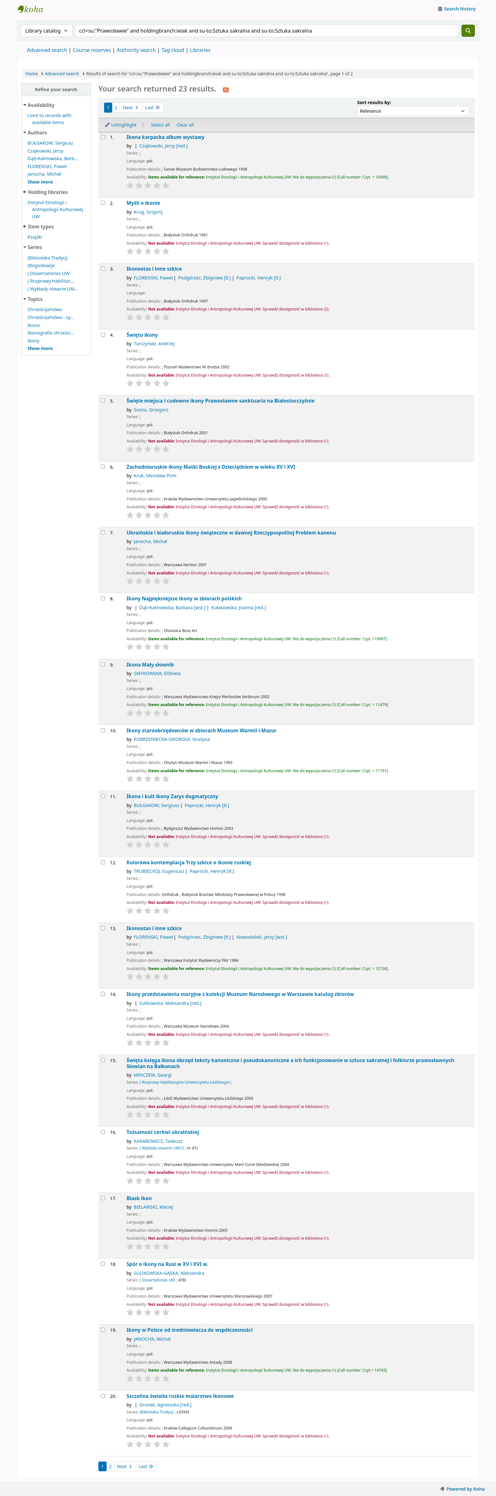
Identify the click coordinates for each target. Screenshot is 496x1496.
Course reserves (92, 50)
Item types (41, 226)
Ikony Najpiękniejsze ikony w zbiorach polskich (184, 599)
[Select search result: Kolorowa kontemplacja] (103, 862)
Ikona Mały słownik (150, 665)
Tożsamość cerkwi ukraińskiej (163, 1132)
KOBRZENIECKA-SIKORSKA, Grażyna (172, 739)
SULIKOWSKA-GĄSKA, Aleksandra (169, 1273)
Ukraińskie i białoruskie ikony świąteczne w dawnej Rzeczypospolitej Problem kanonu (231, 533)
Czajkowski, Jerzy (45, 151)
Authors (37, 132)
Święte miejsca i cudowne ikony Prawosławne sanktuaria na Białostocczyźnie (220, 401)
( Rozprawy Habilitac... (51, 281)
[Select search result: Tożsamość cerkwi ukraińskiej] (103, 1132)
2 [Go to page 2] (116, 107)
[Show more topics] (40, 348)
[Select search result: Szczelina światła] (103, 1396)
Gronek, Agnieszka (165, 1405)
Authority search (136, 50)
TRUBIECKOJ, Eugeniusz (159, 871)
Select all (160, 125)
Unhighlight (120, 125)
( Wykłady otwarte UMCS (162, 1148)
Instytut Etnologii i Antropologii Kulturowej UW (33, 9)
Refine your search (56, 89)
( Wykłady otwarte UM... (53, 289)
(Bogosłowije (41, 265)
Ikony (34, 341)
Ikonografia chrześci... (51, 333)
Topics (35, 299)
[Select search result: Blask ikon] (103, 1198)
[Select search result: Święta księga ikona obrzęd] (103, 1060)
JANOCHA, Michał (152, 1339)
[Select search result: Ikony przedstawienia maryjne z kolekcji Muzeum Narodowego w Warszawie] (103, 994)
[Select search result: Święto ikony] (103, 335)
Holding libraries (47, 192)
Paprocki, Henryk (258, 278)
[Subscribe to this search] (225, 89)
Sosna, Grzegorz (151, 410)
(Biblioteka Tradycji (48, 258)
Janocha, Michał (44, 174)
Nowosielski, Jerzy (261, 937)
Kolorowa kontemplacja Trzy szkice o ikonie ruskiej (189, 863)
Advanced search (47, 50)
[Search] (468, 31)
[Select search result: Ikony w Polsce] (103, 1330)
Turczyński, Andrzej (154, 344)
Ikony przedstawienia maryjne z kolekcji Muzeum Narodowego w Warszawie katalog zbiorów (240, 994)
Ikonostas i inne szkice (154, 269)
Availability (41, 105)
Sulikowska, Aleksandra (170, 1003)
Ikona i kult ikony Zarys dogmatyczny (172, 796)
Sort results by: (374, 102)
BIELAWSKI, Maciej (153, 1207)
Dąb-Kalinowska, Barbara (172, 607)
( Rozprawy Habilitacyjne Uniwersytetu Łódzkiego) (185, 1082)
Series (35, 247)
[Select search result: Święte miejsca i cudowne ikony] (103, 400)
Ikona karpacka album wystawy (165, 137)
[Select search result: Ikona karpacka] (103, 137)
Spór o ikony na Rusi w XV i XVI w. (167, 1264)
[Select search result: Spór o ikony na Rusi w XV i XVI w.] (103, 1264)
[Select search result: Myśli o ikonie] (103, 203)
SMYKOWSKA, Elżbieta (157, 673)
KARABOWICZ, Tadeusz (158, 1141)
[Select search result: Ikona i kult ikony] (103, 796)
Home (32, 74)
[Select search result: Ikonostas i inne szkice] (103, 268)
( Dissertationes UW (49, 273)
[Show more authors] (40, 182)
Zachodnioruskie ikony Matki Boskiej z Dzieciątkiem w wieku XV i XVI (211, 467)
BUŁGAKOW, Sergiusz (50, 143)
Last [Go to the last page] (152, 107)
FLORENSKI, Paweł (47, 166)
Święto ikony (142, 335)
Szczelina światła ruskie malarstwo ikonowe (180, 1396)
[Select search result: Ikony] (103, 598)
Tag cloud (173, 50)
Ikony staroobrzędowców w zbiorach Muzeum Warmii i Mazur (202, 731)
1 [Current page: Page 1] (108, 107)
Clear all (185, 125)
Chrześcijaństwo (45, 309)
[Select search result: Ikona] (103, 664)
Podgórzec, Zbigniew (204, 278)
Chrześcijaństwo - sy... (51, 317)
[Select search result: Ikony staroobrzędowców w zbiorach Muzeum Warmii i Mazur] (103, 730)
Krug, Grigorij (148, 212)
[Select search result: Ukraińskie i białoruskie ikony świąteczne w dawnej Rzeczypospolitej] (103, 532)
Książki (35, 237)
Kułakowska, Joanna (238, 607)
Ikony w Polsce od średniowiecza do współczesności (190, 1330)
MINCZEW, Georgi (153, 1075)
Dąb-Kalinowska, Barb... (53, 158)
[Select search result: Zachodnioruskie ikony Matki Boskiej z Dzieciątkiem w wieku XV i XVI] (103, 467)
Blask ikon (139, 1198)
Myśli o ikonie (143, 203)
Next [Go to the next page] (131, 107)
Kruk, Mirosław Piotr (155, 476)
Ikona (34, 325)
